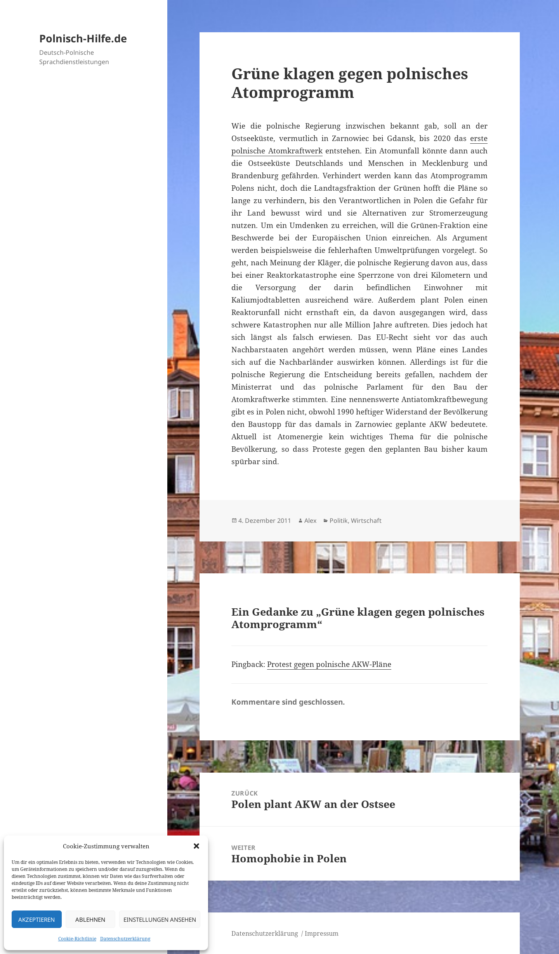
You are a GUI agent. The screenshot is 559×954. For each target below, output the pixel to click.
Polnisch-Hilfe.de (83, 38)
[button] (196, 846)
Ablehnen (90, 919)
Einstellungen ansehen (159, 919)
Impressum (322, 933)
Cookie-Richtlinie (77, 938)
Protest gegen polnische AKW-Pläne (329, 664)
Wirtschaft (366, 520)
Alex (310, 520)
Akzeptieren (36, 919)
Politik (339, 520)
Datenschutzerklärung (125, 938)
